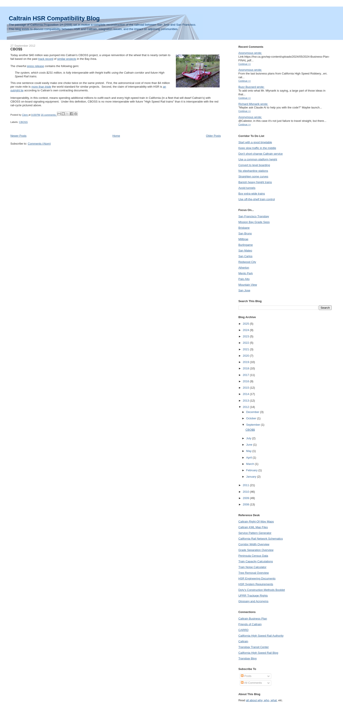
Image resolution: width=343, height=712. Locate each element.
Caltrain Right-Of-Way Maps (256, 521)
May (249, 451)
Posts (246, 676)
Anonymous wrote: (250, 53)
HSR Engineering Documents (257, 578)
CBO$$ (16, 49)
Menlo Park (245, 273)
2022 (246, 342)
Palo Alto (244, 279)
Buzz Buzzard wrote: (251, 87)
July (249, 438)
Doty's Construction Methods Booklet (261, 590)
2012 (246, 407)
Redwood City (247, 262)
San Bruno (245, 233)
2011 (246, 485)
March (250, 464)
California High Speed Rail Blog (258, 652)
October (251, 418)
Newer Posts (18, 135)
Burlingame (245, 244)
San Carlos (245, 256)
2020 (246, 355)
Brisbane (244, 227)
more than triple (41, 86)
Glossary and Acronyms (253, 601)
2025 (246, 323)
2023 (246, 336)
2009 (246, 498)
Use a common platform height (257, 159)
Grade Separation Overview (255, 550)
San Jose (244, 290)
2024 (246, 330)
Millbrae (243, 239)
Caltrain (243, 641)
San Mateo (245, 250)
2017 (246, 375)
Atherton (243, 267)
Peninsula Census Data (253, 555)
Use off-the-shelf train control (256, 199)
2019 (246, 362)
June (249, 444)
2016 (246, 381)
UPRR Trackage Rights (253, 595)
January (251, 476)
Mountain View (247, 284)
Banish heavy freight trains (255, 182)
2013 (246, 400)
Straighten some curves (253, 176)
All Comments (251, 682)
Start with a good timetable (255, 142)
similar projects (66, 58)
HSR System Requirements (255, 584)
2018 (246, 368)
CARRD (243, 630)
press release (35, 66)
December (253, 412)
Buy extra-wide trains (251, 193)
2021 (246, 349)
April (249, 457)
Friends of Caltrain (250, 624)
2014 (246, 394)
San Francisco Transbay (253, 216)
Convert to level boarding (254, 165)
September (253, 424)
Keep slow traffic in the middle (257, 148)
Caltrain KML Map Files (253, 527)
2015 (246, 387)
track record (45, 58)
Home (116, 135)
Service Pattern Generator (254, 533)
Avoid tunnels (247, 188)
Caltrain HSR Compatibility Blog (54, 18)
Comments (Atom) (39, 143)
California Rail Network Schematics (260, 538)
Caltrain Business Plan (252, 618)
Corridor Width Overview (254, 544)
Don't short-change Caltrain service (260, 153)
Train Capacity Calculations (255, 561)
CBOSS (23, 122)
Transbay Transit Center (253, 647)
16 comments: (49, 114)
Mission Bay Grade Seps (254, 222)
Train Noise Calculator (252, 567)
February (252, 470)
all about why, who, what (261, 700)
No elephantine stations (253, 170)
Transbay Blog (247, 658)
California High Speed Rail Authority (261, 635)
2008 (246, 504)
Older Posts (213, 135)
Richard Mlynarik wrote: (253, 104)
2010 (246, 491)
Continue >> (244, 64)
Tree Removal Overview (253, 572)
